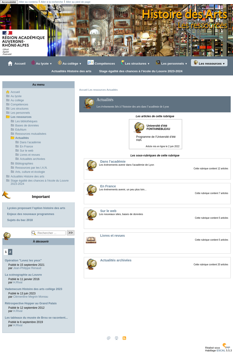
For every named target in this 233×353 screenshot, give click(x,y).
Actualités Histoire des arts (70, 71)
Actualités (112, 89)
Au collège (70, 62)
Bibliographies (24, 163)
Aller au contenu (28, 1)
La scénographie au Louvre (23, 274)
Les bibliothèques (26, 121)
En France (26, 146)
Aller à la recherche (52, 1)
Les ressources (209, 62)
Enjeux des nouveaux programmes (30, 214)
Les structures (135, 62)
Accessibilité (9, 2)
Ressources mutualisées (30, 133)
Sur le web (26, 150)
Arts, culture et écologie (30, 172)
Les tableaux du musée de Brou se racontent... (36, 317)
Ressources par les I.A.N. (31, 167)
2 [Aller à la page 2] (10, 252)
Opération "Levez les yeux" (23, 260)
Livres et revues (30, 154)
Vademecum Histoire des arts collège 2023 (33, 289)
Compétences (101, 62)
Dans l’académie (30, 142)
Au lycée (41, 62)
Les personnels (172, 62)
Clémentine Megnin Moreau (30, 296)
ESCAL (221, 350)
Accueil (16, 63)
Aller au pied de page (78, 1)
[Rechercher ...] (48, 232)
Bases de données (27, 125)
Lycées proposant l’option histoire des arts (36, 208)
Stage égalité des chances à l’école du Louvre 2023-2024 (139, 71)
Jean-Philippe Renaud (27, 268)
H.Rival (17, 282)
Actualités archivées (32, 159)
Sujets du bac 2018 (20, 220)
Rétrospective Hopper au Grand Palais (31, 303)
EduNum (20, 129)
